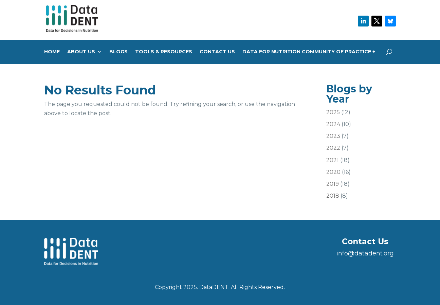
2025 (333, 112)
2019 (332, 184)
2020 (333, 172)
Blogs (118, 52)
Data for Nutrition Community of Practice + (308, 52)
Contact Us (217, 52)
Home (52, 52)
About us (81, 52)
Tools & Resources (163, 52)
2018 (332, 196)
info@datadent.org (365, 253)
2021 (332, 160)
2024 (333, 124)
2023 (333, 136)
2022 (333, 148)
